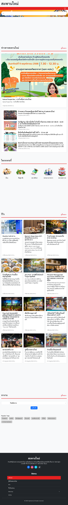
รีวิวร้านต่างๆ (11, 488)
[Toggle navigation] (65, 8)
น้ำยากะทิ (27, 418)
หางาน (10, 495)
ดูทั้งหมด (64, 48)
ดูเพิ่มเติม (34, 408)
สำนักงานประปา (51, 418)
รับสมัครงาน (13, 403)
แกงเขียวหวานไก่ (35, 418)
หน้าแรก (10, 477)
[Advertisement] (34, 31)
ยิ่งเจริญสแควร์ (19, 418)
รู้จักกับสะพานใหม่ (12, 481)
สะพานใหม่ (9, 3)
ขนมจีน (11, 418)
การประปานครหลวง (6, 422)
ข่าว (9, 484)
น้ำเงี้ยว (43, 418)
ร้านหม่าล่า (4, 418)
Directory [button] (34, 491)
